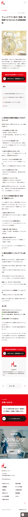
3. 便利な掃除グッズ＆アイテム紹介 (12, 102)
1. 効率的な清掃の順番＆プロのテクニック (14, 93)
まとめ (5, 106)
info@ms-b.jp (7, 479)
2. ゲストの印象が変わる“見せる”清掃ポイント (14, 98)
